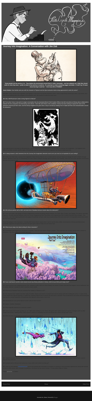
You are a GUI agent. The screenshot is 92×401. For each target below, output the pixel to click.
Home (46, 384)
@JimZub (9, 371)
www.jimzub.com (22, 366)
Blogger (56, 397)
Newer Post (6, 384)
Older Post (86, 384)
